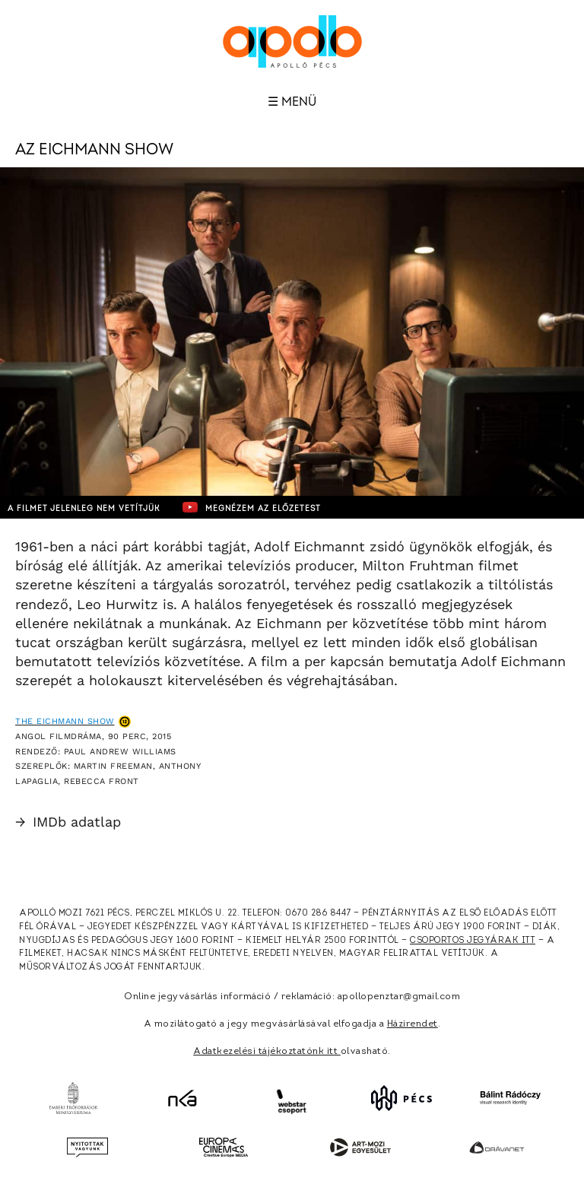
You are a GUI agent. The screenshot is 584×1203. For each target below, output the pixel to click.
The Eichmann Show (65, 721)
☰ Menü (292, 102)
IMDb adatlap (68, 822)
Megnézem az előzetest (251, 507)
